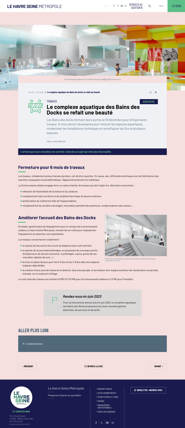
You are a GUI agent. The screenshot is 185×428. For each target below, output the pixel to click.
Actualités (40, 79)
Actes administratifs (107, 380)
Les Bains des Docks (34, 331)
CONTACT (58, 423)
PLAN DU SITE (128, 423)
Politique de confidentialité (108, 423)
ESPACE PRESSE (70, 423)
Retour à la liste (95, 353)
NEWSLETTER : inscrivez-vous (149, 377)
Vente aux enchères (106, 399)
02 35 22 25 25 (17, 408)
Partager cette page (155, 79)
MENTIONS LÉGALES (86, 423)
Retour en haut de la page (179, 367)
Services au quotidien (135, 6)
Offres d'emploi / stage (108, 384)
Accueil (30, 79)
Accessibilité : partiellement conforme (152, 423)
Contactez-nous (23, 399)
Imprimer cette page (150, 79)
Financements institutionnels (105, 393)
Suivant (157, 353)
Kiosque (101, 388)
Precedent (28, 353)
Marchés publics (105, 376)
